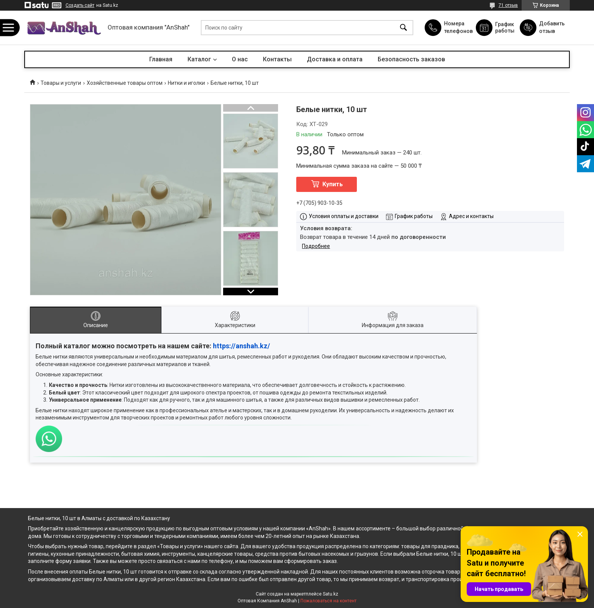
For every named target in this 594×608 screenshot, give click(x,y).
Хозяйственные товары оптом (125, 83)
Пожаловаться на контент (328, 600)
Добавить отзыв (551, 27)
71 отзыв (508, 5)
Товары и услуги (61, 83)
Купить (332, 184)
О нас (240, 59)
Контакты (277, 59)
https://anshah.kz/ (241, 346)
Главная (160, 59)
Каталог (199, 59)
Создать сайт (80, 5)
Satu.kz (330, 594)
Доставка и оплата (335, 59)
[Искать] (403, 28)
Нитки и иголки (186, 83)
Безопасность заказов (411, 59)
